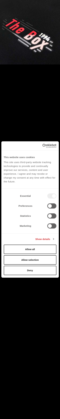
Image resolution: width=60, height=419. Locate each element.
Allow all (30, 249)
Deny (30, 270)
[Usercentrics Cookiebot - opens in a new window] (42, 146)
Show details (42, 239)
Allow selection (30, 259)
